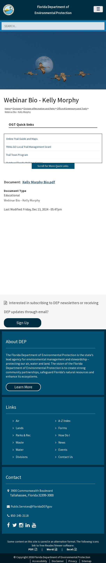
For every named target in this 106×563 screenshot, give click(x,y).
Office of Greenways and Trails (72, 108)
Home (8, 108)
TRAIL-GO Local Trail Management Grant (28, 147)
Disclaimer (58, 561)
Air (16, 421)
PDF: (32, 549)
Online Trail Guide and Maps (22, 139)
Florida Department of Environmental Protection (62, 557)
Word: (52, 549)
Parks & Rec (22, 435)
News (60, 442)
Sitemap (86, 561)
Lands (18, 428)
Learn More (23, 387)
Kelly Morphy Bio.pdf (38, 182)
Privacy (72, 561)
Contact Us (64, 457)
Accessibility (39, 561)
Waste (18, 442)
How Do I (62, 435)
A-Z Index (62, 421)
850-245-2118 (20, 516)
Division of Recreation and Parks (39, 108)
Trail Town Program (17, 155)
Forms (61, 428)
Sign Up (23, 322)
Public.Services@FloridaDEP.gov (31, 506)
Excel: (72, 549)
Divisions (17, 108)
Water (18, 450)
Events (61, 450)
